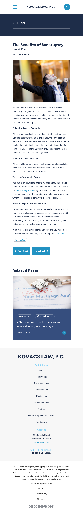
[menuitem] (42, 488)
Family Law (41, 396)
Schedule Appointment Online (41, 416)
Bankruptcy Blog (41, 403)
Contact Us (41, 422)
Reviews (41, 409)
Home (41, 370)
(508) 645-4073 (41, 453)
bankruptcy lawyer (25, 190)
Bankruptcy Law (41, 383)
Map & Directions (41, 442)
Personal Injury (41, 390)
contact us (60, 234)
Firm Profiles (41, 377)
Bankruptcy (19, 240)
